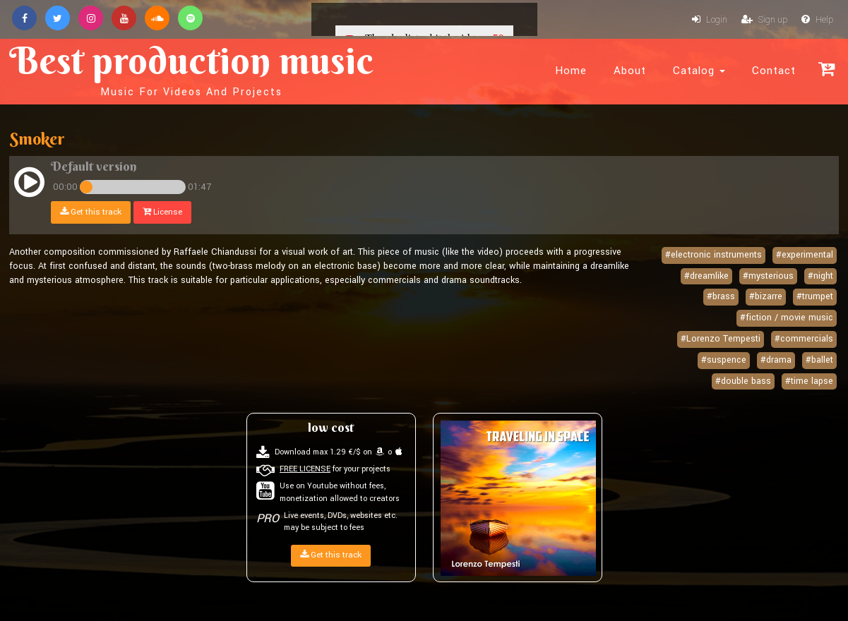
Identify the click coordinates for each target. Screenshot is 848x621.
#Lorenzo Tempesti (720, 338)
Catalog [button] (699, 70)
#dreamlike (706, 276)
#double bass (743, 381)
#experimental (804, 254)
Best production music (191, 67)
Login (709, 19)
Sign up (764, 19)
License (162, 212)
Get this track (90, 212)
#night (820, 276)
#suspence (723, 360)
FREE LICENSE (305, 469)
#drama (776, 360)
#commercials (804, 338)
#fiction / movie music (786, 317)
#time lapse (809, 381)
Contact (774, 70)
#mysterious (768, 276)
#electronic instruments (713, 254)
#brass (721, 296)
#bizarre (765, 296)
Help (817, 19)
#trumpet (814, 296)
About (630, 70)
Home (571, 70)
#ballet (819, 360)
